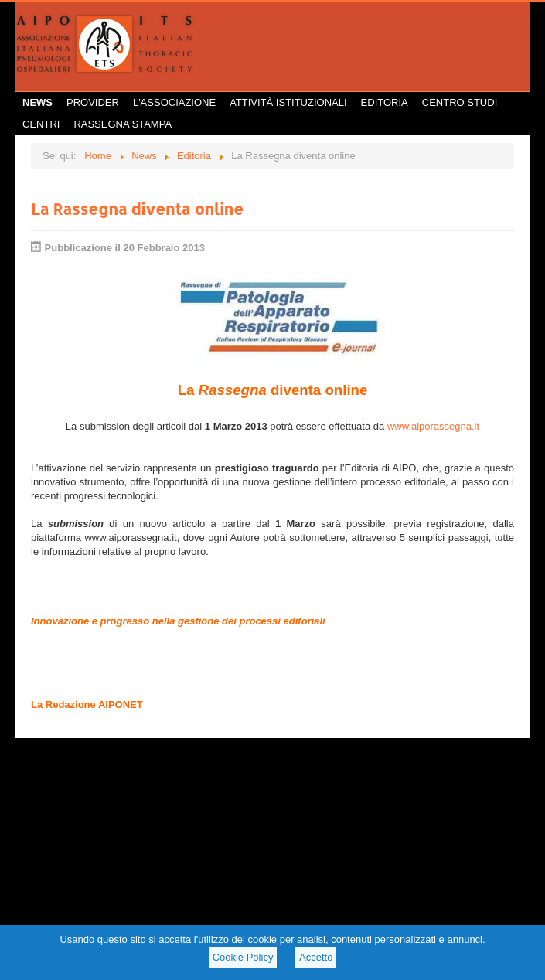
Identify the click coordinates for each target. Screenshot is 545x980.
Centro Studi (460, 102)
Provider (92, 102)
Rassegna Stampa (122, 124)
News (37, 102)
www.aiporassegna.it (433, 426)
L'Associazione (174, 102)
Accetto (315, 957)
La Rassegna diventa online (137, 209)
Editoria (384, 102)
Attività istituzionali (288, 102)
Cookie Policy (243, 957)
